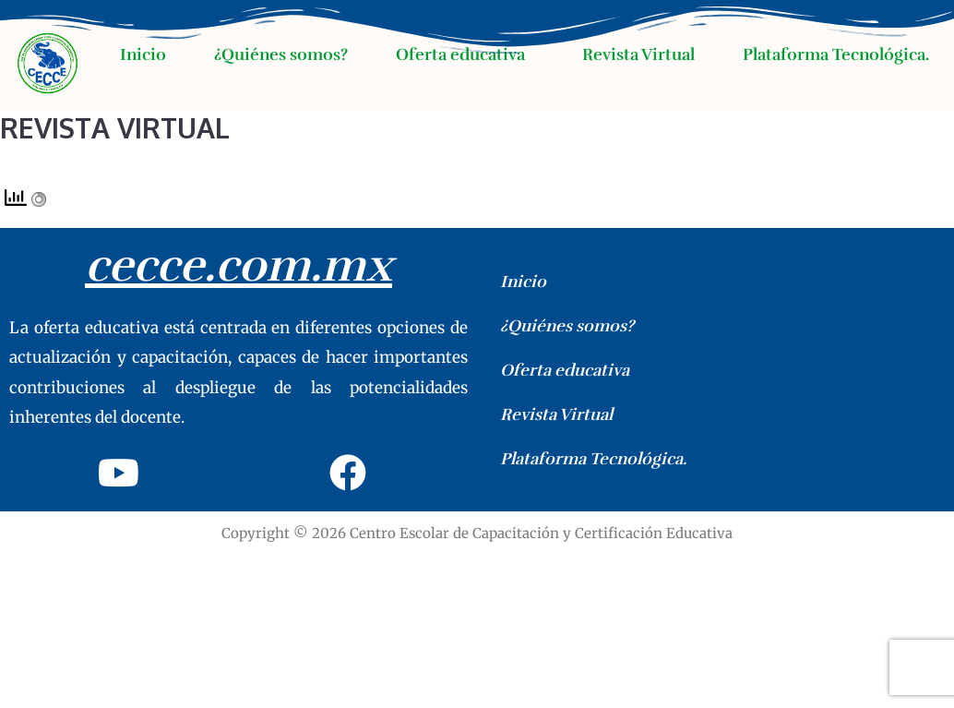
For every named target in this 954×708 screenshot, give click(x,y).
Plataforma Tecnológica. (836, 54)
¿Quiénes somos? (281, 54)
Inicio (143, 54)
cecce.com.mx (238, 265)
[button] (465, 54)
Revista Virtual (638, 54)
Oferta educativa (460, 54)
